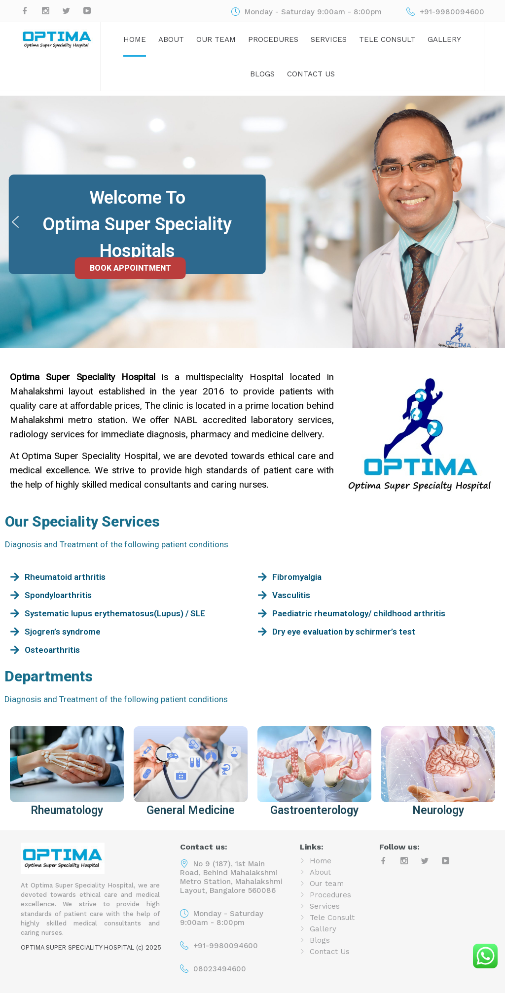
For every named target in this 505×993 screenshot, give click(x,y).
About (171, 39)
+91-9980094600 (225, 945)
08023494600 (219, 968)
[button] (15, 222)
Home (134, 39)
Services (329, 39)
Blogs (262, 74)
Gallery (444, 39)
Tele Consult (387, 39)
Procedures (273, 39)
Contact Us (311, 74)
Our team (216, 39)
